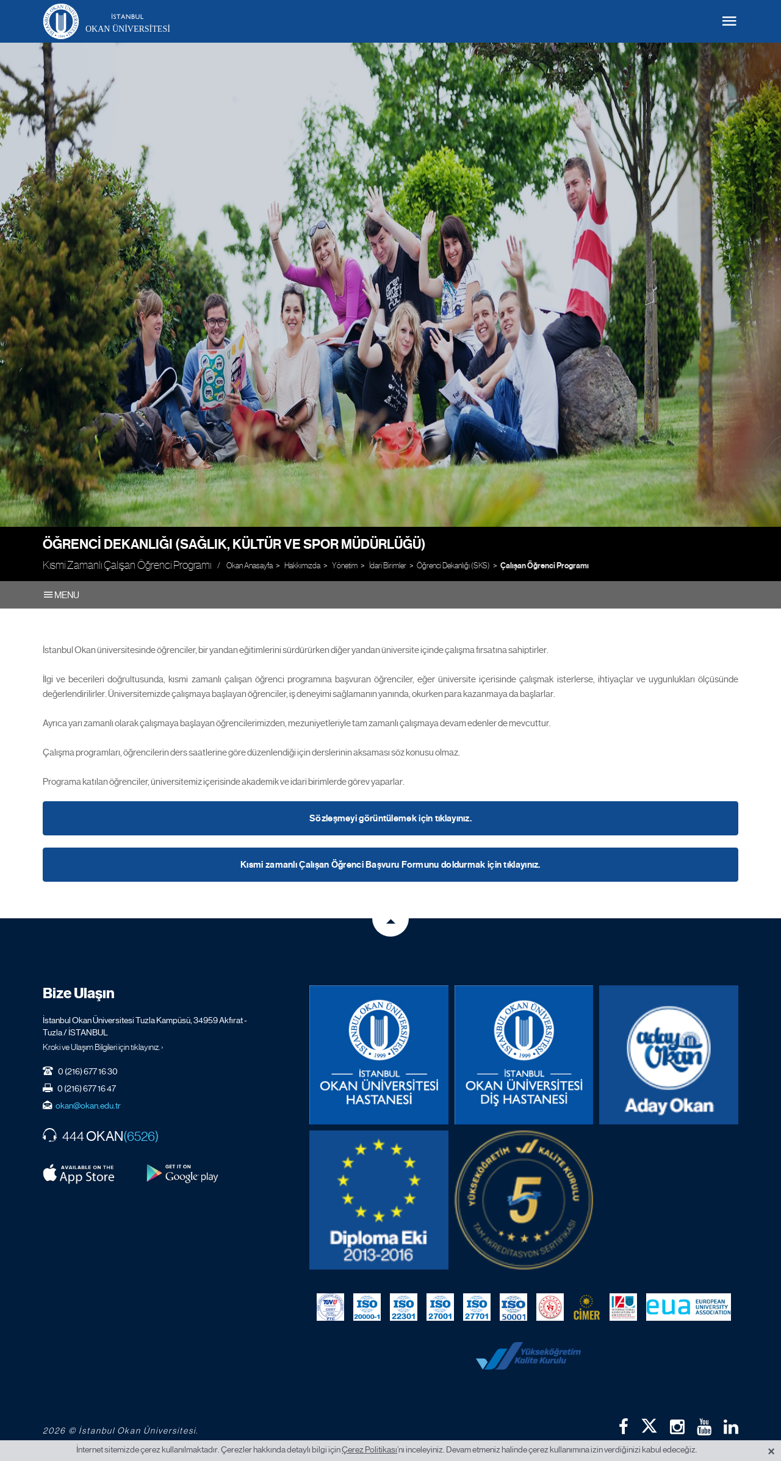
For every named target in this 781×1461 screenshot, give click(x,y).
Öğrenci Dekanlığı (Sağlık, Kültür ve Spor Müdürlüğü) (234, 544)
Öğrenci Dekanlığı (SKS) (453, 565)
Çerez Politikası (369, 1449)
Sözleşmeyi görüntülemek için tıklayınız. (390, 818)
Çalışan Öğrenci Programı (544, 566)
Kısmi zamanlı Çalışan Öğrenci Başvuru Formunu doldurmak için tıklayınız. (390, 864)
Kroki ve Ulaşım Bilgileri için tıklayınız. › (103, 1047)
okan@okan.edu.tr (88, 1105)
